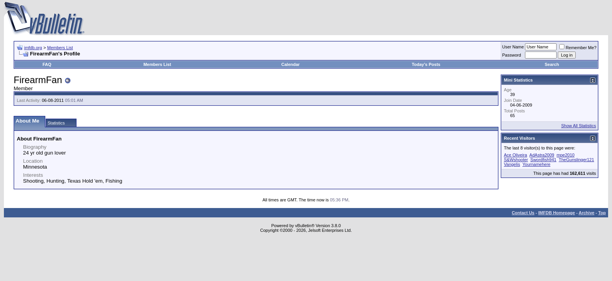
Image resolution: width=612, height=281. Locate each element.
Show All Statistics (578, 125)
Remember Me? (577, 47)
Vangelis (512, 164)
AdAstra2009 (541, 155)
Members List (60, 47)
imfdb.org (33, 47)
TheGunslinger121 (576, 159)
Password (511, 55)
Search (552, 64)
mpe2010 (566, 155)
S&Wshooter (516, 159)
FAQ (47, 64)
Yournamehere (536, 164)
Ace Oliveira (515, 155)
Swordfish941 (543, 159)
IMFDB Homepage (556, 212)
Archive (586, 212)
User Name (513, 46)
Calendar (290, 64)
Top (602, 212)
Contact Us (523, 212)
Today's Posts (426, 64)
